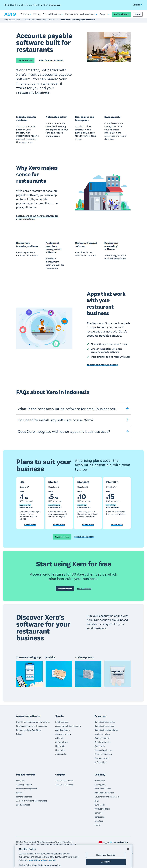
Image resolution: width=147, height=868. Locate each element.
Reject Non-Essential (105, 855)
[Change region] (119, 842)
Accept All (105, 862)
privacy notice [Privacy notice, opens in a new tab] (48, 860)
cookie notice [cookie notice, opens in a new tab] (33, 860)
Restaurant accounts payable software (77, 21)
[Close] (128, 849)
